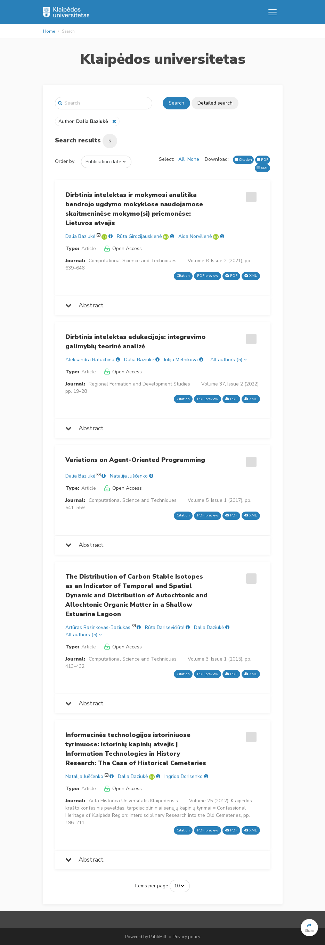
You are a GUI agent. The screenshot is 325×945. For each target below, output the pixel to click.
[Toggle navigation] (272, 12)
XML (262, 168)
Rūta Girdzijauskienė (139, 236)
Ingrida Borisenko (183, 776)
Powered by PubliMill (145, 936)
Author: (83, 121)
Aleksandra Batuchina (89, 359)
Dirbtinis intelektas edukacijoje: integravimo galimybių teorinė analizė (135, 341)
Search (176, 103)
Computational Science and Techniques (133, 260)
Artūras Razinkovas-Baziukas (97, 627)
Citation (243, 159)
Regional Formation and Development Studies (139, 384)
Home (49, 31)
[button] (309, 927)
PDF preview (207, 275)
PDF (262, 159)
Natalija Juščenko (129, 476)
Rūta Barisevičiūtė (164, 627)
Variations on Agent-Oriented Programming (135, 460)
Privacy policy (186, 936)
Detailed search (215, 103)
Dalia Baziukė (80, 236)
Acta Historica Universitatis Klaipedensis (133, 800)
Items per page (151, 885)
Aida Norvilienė (195, 236)
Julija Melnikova (181, 359)
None (193, 159)
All (181, 159)
